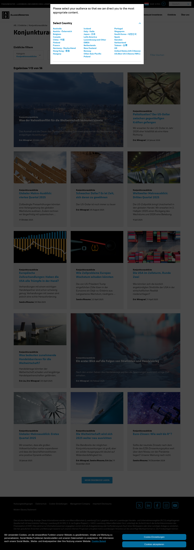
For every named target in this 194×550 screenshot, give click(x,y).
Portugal (118, 29)
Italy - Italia (89, 31)
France (56, 45)
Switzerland (120, 43)
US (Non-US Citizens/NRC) (127, 54)
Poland (87, 57)
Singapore (119, 31)
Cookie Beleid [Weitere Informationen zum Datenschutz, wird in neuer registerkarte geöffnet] (99, 541)
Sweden (118, 40)
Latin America (90, 37)
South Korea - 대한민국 (125, 34)
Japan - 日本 (89, 34)
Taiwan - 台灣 (120, 45)
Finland (56, 43)
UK (115, 48)
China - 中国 (58, 40)
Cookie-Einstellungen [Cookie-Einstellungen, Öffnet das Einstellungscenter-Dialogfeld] (154, 537)
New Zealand (90, 48)
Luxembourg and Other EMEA (95, 41)
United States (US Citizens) (127, 51)
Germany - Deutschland (64, 48)
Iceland (87, 29)
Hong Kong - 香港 (61, 51)
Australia (57, 29)
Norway (87, 51)
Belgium (57, 34)
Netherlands (90, 45)
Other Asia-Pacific (92, 54)
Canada (57, 37)
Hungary (57, 54)
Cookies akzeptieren (154, 544)
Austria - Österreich (62, 31)
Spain (117, 37)
